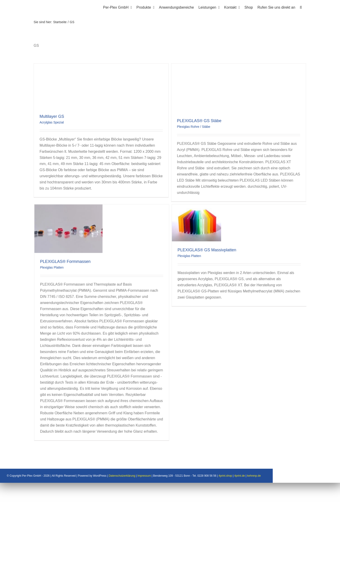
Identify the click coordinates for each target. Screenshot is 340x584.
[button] (301, 7)
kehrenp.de (287, 577)
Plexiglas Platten (77, 240)
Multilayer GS (52, 116)
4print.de (273, 577)
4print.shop (259, 577)
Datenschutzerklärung (155, 577)
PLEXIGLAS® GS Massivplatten (218, 222)
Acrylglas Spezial (52, 122)
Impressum (178, 577)
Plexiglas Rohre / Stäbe (179, 126)
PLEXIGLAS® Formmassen (90, 234)
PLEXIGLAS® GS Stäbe (185, 120)
